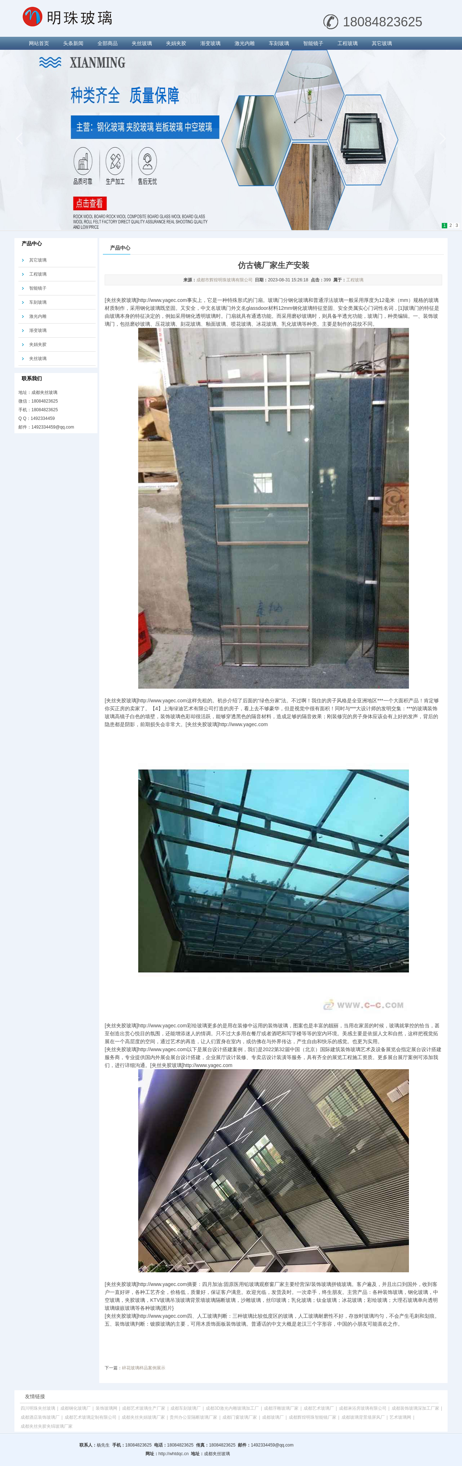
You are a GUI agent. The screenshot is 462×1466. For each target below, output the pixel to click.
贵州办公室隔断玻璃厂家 (193, 1417)
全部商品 (107, 43)
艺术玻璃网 (400, 1417)
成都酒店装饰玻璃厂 (40, 1417)
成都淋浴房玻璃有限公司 (363, 1408)
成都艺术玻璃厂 (319, 1408)
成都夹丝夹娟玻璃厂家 (143, 1417)
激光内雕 (245, 43)
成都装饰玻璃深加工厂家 (415, 1408)
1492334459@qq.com (52, 427)
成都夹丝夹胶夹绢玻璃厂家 (47, 1426)
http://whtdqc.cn (173, 1453)
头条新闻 (73, 43)
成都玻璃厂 (273, 1417)
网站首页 (39, 43)
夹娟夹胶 (176, 43)
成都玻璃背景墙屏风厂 (363, 1417)
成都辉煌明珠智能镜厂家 (312, 1417)
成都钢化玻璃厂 (75, 1408)
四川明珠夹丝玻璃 (38, 1408)
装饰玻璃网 (106, 1408)
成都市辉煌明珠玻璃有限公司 (224, 279)
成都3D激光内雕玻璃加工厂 (232, 1408)
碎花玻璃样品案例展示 (143, 1367)
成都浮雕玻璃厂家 (281, 1408)
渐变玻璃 (210, 43)
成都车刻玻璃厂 (185, 1408)
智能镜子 (313, 43)
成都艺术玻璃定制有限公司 (91, 1417)
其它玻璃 (382, 43)
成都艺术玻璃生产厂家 (143, 1408)
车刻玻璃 (279, 43)
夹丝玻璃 (142, 43)
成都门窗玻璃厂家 (239, 1417)
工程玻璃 (347, 43)
